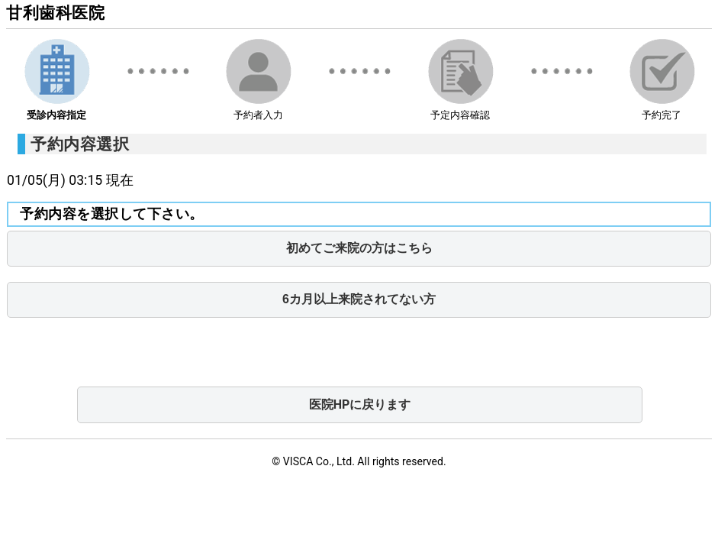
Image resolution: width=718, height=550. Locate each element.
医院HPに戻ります (360, 404)
